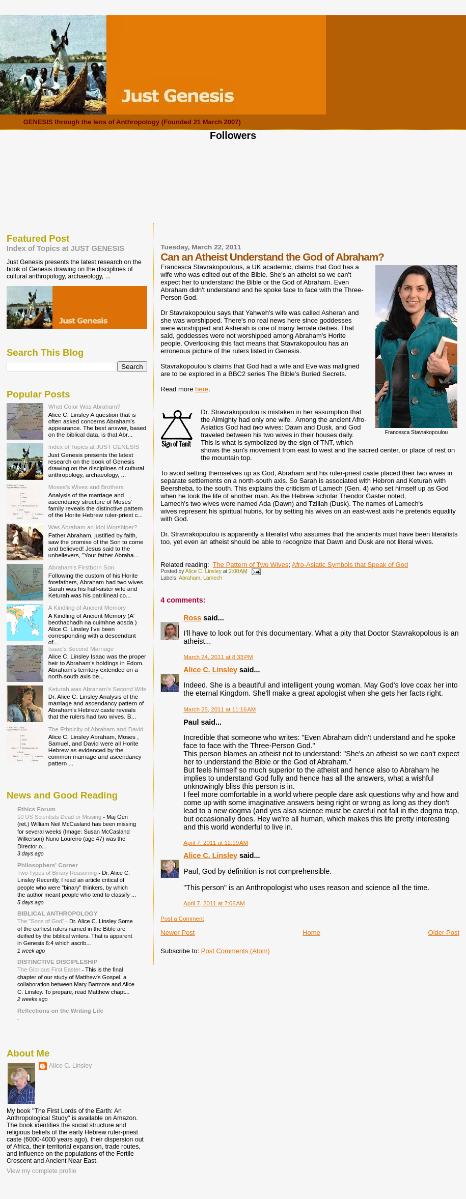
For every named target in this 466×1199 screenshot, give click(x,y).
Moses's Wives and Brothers (86, 486)
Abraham (189, 578)
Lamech (212, 578)
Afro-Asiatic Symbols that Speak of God (350, 564)
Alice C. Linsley (210, 670)
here (201, 389)
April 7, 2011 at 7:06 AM (214, 903)
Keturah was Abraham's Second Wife (97, 689)
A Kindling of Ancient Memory (87, 607)
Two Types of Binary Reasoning (57, 873)
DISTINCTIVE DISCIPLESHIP (57, 961)
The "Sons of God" (41, 921)
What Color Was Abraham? (84, 406)
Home (311, 932)
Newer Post (177, 932)
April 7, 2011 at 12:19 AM (215, 843)
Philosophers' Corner (47, 865)
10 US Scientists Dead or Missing (60, 817)
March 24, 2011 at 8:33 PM (218, 657)
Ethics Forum (36, 809)
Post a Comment (182, 919)
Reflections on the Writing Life (60, 1010)
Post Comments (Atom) (235, 951)
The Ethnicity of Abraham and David (96, 729)
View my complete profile (41, 1171)
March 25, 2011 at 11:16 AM (219, 709)
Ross (192, 618)
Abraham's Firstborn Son (81, 567)
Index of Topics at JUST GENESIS (65, 248)
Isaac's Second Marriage (81, 648)
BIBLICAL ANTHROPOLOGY (57, 913)
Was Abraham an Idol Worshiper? (93, 527)
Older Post (443, 932)
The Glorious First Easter (49, 969)
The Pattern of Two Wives (251, 564)
